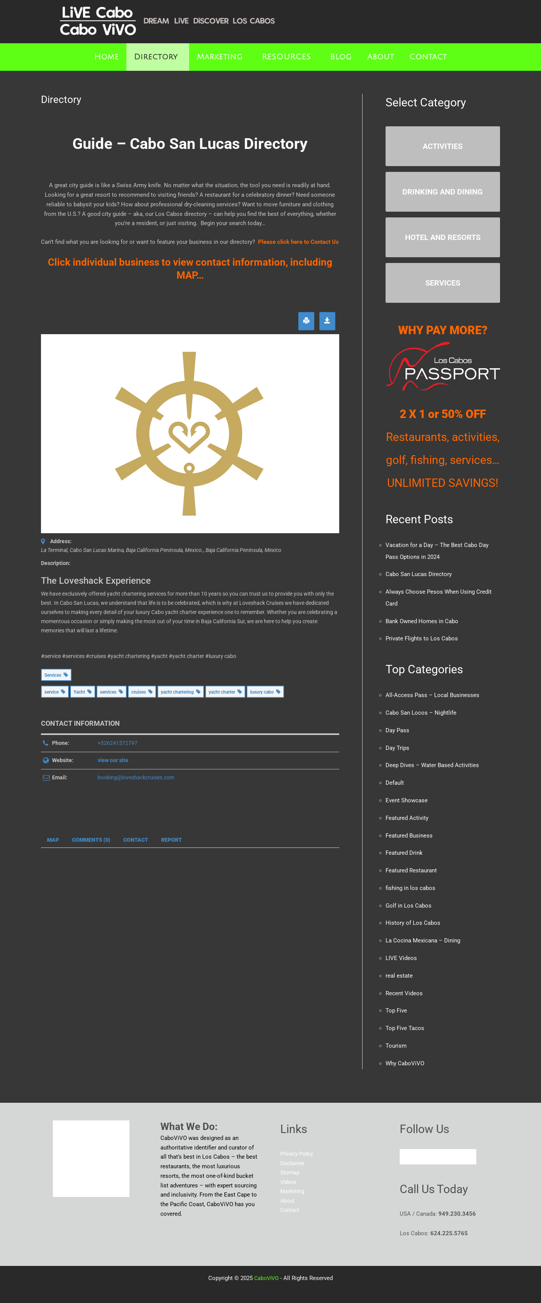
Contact (428, 57)
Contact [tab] (135, 840)
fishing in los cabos (410, 882)
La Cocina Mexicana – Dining (423, 934)
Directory (156, 57)
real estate (399, 968)
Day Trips (397, 744)
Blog (341, 57)
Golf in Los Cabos (408, 899)
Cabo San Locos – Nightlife (421, 710)
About (380, 57)
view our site (113, 760)
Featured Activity (407, 813)
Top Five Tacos (405, 1020)
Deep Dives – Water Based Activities (432, 761)
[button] (157, 57)
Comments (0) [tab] (91, 840)
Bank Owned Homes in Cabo (422, 619)
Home (106, 57)
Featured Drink (404, 847)
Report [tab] (171, 840)
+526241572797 (117, 743)
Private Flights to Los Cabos (422, 636)
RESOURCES (286, 57)
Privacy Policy (298, 1144)
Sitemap (290, 1163)
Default (395, 779)
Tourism (396, 1037)
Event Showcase (407, 796)
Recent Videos (404, 985)
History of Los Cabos (413, 916)
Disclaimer (294, 1154)
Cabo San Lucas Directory (419, 573)
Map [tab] (53, 840)
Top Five (396, 1002)
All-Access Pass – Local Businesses (432, 692)
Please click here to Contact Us (298, 241)
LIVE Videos (401, 951)
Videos (289, 1173)
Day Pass (397, 727)
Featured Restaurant (411, 865)
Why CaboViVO (405, 1054)
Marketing (220, 57)
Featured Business (409, 830)
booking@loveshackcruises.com (136, 777)
